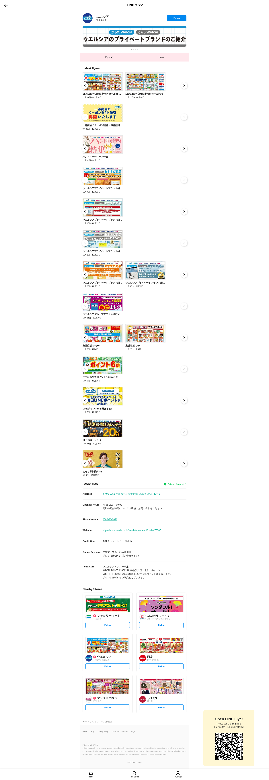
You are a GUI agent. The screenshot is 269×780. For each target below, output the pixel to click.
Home (91, 777)
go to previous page (6, 5)
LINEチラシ (134, 5)
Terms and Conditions (120, 732)
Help (92, 732)
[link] (88, 18)
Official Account (176, 484)
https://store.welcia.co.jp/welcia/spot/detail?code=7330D (132, 530)
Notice (85, 732)
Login (133, 732)
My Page (178, 777)
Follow (176, 19)
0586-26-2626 (110, 519)
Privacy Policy (103, 732)
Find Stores (134, 777)
